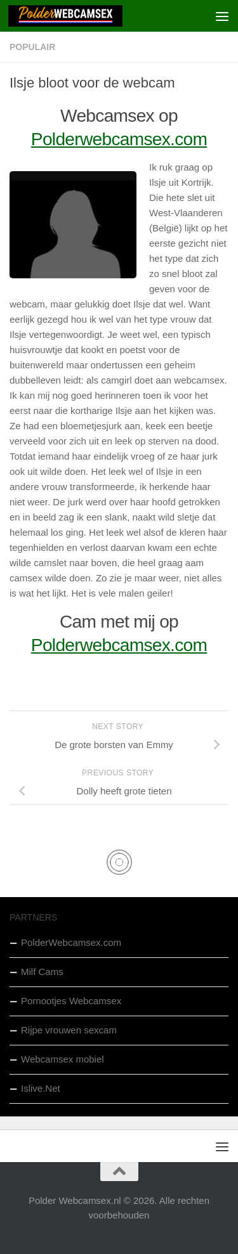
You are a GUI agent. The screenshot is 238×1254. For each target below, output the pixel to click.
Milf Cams (42, 971)
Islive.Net (40, 1088)
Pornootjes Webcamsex (71, 1000)
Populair (32, 47)
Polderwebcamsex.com (119, 139)
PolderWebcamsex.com (71, 942)
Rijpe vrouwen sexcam (69, 1030)
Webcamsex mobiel (62, 1059)
